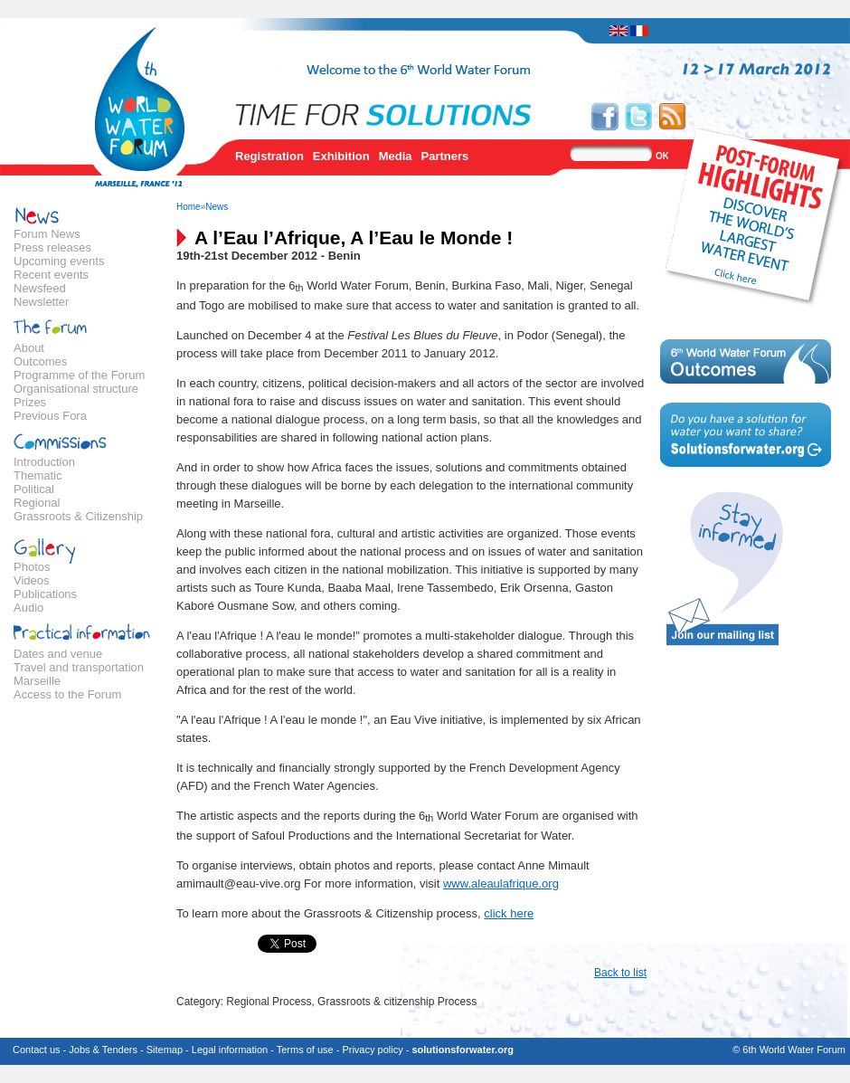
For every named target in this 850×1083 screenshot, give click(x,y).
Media (395, 156)
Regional (37, 502)
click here (509, 913)
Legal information (230, 1049)
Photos (32, 567)
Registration (269, 156)
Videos (32, 580)
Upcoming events (59, 261)
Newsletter (41, 302)
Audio (28, 607)
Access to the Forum (67, 694)
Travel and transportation (79, 667)
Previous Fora (50, 416)
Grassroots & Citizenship (78, 516)
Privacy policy (372, 1049)
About (29, 348)
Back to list (620, 972)
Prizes (30, 402)
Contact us (37, 1049)
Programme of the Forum (79, 375)
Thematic (37, 475)
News (216, 207)
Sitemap (164, 1049)
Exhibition (341, 156)
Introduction (44, 462)
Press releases (52, 247)
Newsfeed (40, 288)
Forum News (47, 234)
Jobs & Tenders (103, 1049)
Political (34, 489)
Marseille (37, 681)
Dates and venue (58, 653)
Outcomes (40, 361)
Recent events (51, 274)
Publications (45, 594)
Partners (445, 156)
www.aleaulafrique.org (501, 883)
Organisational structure (76, 388)
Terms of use (305, 1049)
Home (188, 207)
